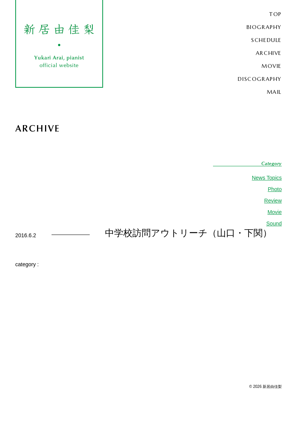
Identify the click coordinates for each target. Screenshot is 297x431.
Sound (274, 223)
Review (273, 201)
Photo (275, 189)
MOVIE (271, 66)
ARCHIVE (269, 53)
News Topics (267, 178)
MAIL (274, 91)
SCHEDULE (266, 40)
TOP (275, 14)
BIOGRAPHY (264, 27)
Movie (275, 212)
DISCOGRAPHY (260, 79)
